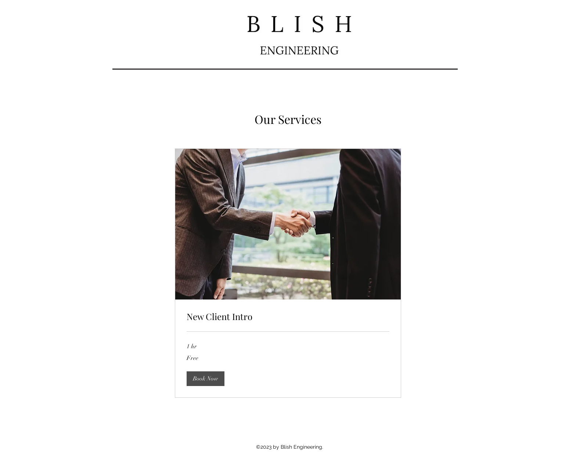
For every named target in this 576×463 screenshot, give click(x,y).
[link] (288, 317)
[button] (205, 378)
